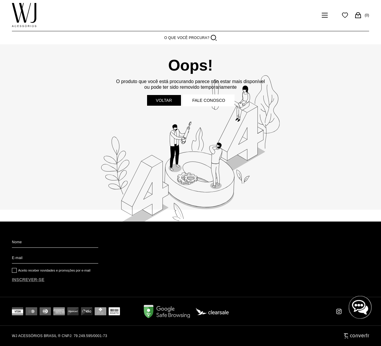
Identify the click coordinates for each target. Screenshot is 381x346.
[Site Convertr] (356, 335)
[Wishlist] (345, 15)
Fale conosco (208, 100)
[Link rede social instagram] (339, 311)
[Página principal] (24, 15)
